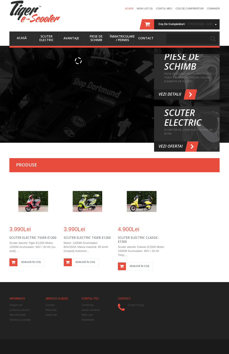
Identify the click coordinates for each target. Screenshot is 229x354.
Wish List (87, 314)
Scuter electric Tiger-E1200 (87, 237)
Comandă (213, 8)
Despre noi (15, 305)
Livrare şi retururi (19, 310)
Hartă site (51, 314)
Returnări (51, 310)
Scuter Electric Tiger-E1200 (32, 237)
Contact (50, 305)
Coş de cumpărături (190, 8)
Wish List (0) (145, 8)
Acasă (129, 8)
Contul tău (88, 305)
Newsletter (88, 319)
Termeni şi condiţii (20, 319)
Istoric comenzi (91, 310)
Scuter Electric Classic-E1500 (138, 239)
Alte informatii (17, 314)
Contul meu (164, 8)
